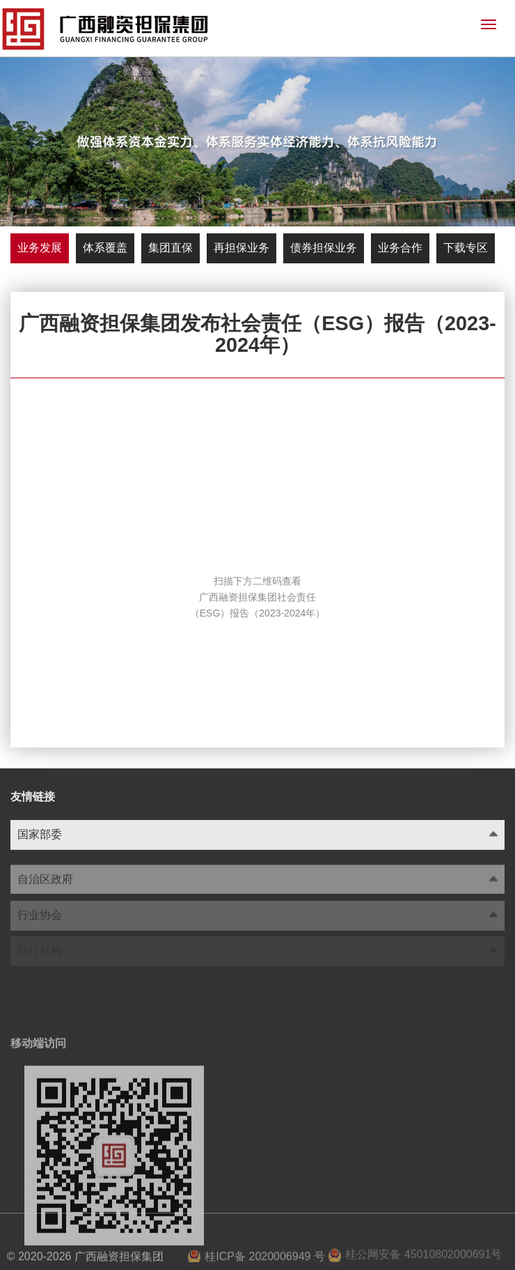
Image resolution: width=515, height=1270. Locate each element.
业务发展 (39, 248)
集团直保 (170, 248)
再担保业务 (241, 248)
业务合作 (400, 248)
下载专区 (465, 248)
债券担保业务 (323, 248)
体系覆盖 (105, 248)
